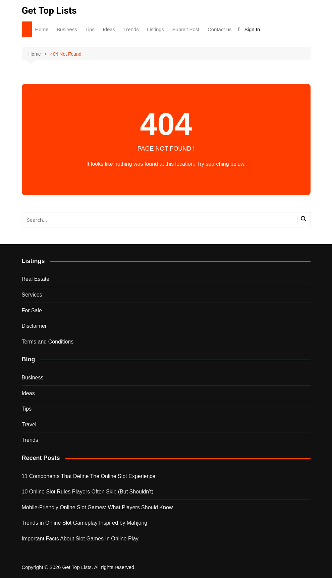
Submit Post (186, 29)
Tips (90, 29)
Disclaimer (34, 326)
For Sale (32, 310)
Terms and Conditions (48, 342)
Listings (155, 29)
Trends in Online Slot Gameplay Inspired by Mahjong (85, 523)
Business (67, 29)
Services (32, 295)
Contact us (220, 29)
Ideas (109, 29)
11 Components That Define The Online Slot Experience (89, 476)
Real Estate (36, 279)
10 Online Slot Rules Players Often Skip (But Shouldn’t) (88, 491)
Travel (29, 424)
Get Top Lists (49, 10)
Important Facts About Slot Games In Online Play (80, 538)
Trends (131, 29)
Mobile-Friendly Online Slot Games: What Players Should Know (97, 507)
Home (42, 29)
